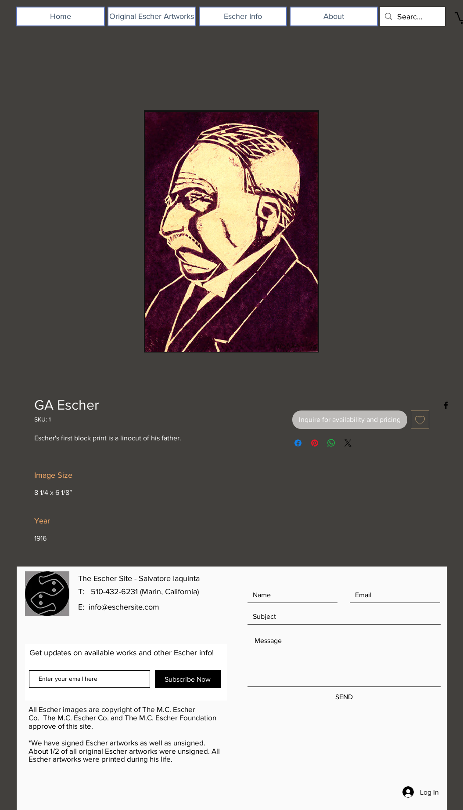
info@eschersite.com (124, 607)
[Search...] (412, 16)
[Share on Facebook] (298, 443)
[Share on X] (348, 443)
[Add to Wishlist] (420, 419)
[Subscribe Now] (188, 679)
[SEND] (344, 697)
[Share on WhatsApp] (331, 443)
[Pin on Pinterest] (314, 443)
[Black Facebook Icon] (446, 405)
